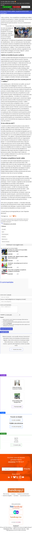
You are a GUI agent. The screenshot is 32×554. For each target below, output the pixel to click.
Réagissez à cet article (10, 224)
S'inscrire (27, 469)
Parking (16, 440)
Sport (3, 231)
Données (16, 495)
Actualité (4, 229)
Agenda (16, 438)
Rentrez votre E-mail (16, 465)
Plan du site (6, 494)
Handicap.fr (6, 528)
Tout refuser (16, 7)
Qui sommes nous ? (25, 495)
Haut (28, 528)
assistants (9, 323)
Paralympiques (5, 234)
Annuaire (16, 441)
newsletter (11, 462)
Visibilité (2, 315)
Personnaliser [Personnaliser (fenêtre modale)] (25, 7)
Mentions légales (7, 495)
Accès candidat (15, 420)
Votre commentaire (5, 305)
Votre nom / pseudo (5, 295)
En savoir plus (16, 445)
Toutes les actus (15, 349)
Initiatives (4, 236)
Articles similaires (5, 241)
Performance (4, 239)
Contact (13, 494)
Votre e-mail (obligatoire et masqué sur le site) (13, 299)
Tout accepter (7, 7)
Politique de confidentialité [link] (16, 9)
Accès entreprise (15, 426)
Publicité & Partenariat (23, 494)
